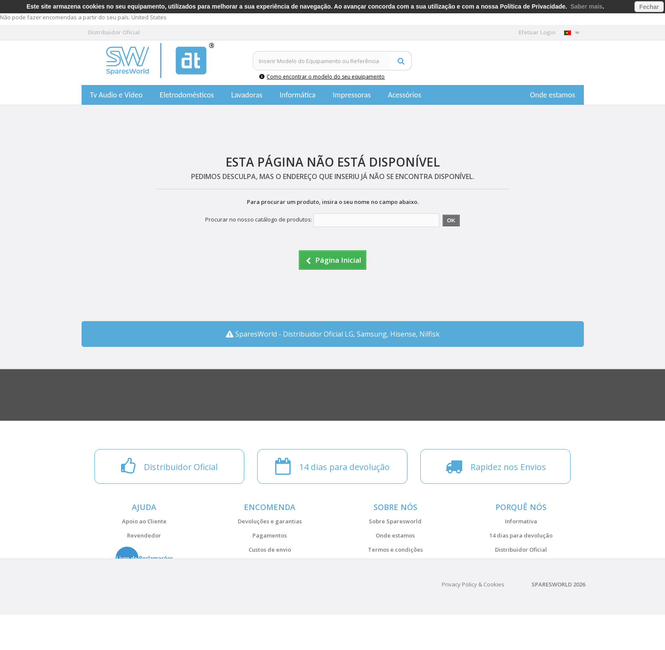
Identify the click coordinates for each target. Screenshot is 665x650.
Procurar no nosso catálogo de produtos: (258, 219)
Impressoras (352, 95)
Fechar (649, 6)
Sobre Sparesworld (395, 521)
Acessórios (405, 95)
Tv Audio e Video (116, 95)
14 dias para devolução (521, 535)
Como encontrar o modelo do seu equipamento (322, 76)
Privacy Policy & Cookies (473, 619)
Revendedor (144, 535)
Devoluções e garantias (270, 521)
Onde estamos (552, 95)
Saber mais (587, 6)
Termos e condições (395, 549)
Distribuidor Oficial (521, 549)
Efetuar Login (537, 32)
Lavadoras (246, 95)
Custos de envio (270, 549)
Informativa (521, 521)
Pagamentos (269, 535)
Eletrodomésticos (187, 95)
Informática (297, 95)
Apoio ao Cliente (144, 521)
